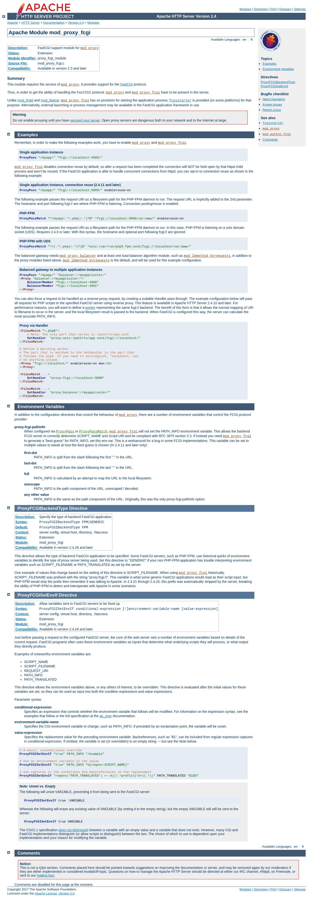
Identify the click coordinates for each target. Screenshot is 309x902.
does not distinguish (73, 830)
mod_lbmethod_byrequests (207, 256)
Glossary (285, 9)
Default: (21, 527)
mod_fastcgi (50, 100)
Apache (12, 22)
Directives (261, 9)
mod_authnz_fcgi (277, 134)
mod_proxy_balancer (78, 256)
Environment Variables (278, 69)
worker (90, 308)
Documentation (53, 22)
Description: (18, 48)
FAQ (273, 9)
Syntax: (21, 522)
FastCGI (126, 84)
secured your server (85, 120)
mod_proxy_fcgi (146, 92)
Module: (22, 542)
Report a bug (272, 110)
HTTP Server (31, 22)
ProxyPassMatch (93, 431)
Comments (270, 139)
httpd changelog (274, 99)
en (244, 39)
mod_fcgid (25, 100)
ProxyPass (65, 431)
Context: (22, 532)
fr (252, 39)
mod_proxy (89, 48)
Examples (269, 63)
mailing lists (45, 875)
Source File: (18, 63)
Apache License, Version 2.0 (54, 893)
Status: (14, 53)
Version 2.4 (76, 22)
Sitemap (300, 9)
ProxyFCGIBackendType (278, 82)
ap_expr (106, 716)
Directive (78, 508)
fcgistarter (180, 100)
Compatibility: (19, 68)
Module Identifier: (22, 58)
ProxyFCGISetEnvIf (274, 86)
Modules (245, 9)
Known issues (272, 104)
